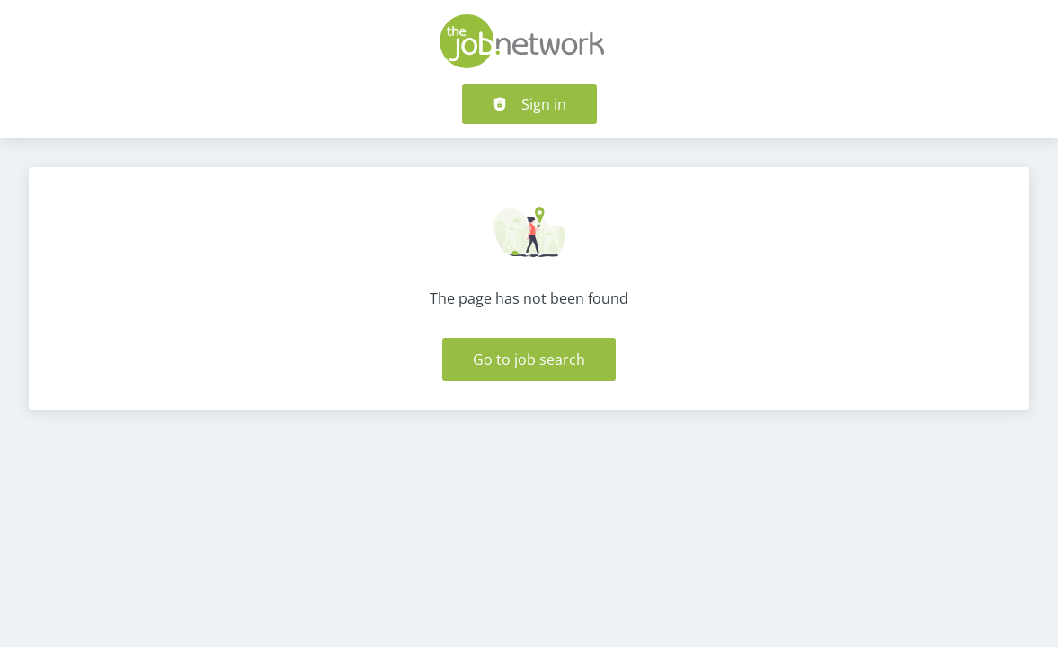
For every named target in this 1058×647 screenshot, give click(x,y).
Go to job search (529, 359)
